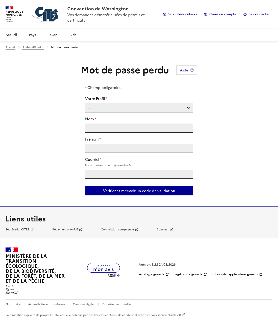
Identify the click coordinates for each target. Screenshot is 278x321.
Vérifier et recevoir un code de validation (139, 191)
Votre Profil (95, 98)
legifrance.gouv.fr (188, 274)
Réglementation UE (65, 229)
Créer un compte (222, 14)
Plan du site (13, 304)
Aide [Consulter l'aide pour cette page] (184, 70)
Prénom (92, 139)
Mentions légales (84, 304)
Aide (73, 34)
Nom (89, 119)
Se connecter (259, 14)
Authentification (33, 47)
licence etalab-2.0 (169, 315)
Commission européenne (117, 229)
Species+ (163, 229)
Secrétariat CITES (17, 229)
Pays (32, 34)
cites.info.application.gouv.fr (235, 274)
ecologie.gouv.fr (151, 274)
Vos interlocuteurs (182, 14)
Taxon (52, 34)
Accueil (11, 34)
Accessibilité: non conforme (46, 304)
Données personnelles (116, 304)
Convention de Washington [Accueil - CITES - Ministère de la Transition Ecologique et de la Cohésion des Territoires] (98, 8)
